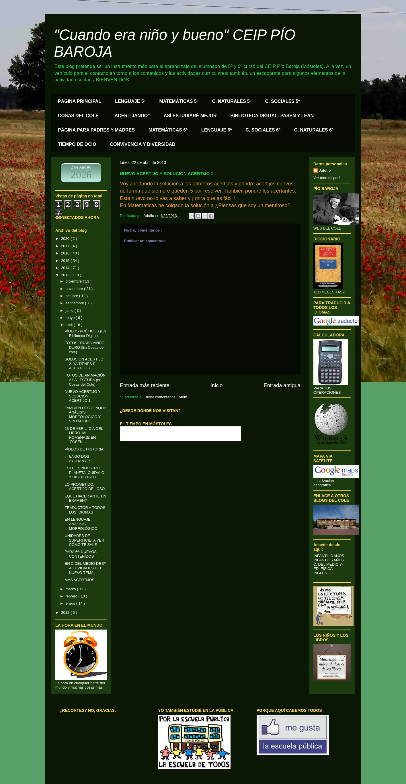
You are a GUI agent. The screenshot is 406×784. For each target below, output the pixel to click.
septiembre (75, 303)
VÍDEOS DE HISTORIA (84, 449)
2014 (66, 268)
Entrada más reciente (144, 385)
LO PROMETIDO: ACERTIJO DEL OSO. (85, 486)
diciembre (74, 281)
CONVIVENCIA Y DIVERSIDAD (142, 144)
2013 (66, 275)
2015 (66, 260)
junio (70, 310)
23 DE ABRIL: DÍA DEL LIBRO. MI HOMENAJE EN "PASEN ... (84, 435)
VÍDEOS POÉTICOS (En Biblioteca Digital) (85, 333)
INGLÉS (320, 573)
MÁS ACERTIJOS (79, 580)
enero (71, 603)
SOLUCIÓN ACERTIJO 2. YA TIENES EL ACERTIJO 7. (84, 363)
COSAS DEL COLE (78, 115)
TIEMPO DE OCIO (77, 144)
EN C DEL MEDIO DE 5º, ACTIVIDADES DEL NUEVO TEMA (86, 568)
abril (70, 325)
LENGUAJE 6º (216, 130)
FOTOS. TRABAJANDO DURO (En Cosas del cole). (84, 347)
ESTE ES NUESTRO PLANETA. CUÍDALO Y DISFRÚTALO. (84, 472)
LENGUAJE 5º (130, 101)
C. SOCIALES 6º (262, 130)
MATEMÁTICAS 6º (168, 130)
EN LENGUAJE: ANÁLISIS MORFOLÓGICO (81, 523)
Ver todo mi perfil (327, 178)
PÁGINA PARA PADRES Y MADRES (96, 130)
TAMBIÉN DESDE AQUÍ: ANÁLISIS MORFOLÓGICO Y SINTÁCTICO (85, 415)
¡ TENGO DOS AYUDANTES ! (79, 458)
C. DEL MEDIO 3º (328, 564)
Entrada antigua (282, 385)
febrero (72, 596)
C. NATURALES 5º (231, 101)
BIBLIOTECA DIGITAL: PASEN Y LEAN (272, 115)
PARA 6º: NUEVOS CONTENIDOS (80, 554)
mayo (71, 317)
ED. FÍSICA (323, 569)
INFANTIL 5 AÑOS (328, 560)
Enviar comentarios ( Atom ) (166, 397)
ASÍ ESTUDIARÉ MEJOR (190, 115)
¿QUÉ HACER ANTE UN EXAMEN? (85, 498)
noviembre (75, 289)
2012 (66, 612)
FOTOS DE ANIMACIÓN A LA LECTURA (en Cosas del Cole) (85, 379)
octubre (72, 296)
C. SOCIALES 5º (282, 101)
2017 (66, 246)
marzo (71, 589)
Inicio (216, 385)
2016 (66, 253)
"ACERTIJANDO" (131, 115)
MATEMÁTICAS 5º (178, 101)
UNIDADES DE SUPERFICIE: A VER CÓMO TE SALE (84, 540)
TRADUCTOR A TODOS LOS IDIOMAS (85, 509)
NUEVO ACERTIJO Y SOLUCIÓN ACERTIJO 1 (82, 396)
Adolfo (325, 170)
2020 (66, 238)
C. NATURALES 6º (313, 130)
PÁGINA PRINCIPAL (79, 101)
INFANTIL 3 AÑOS (328, 556)
